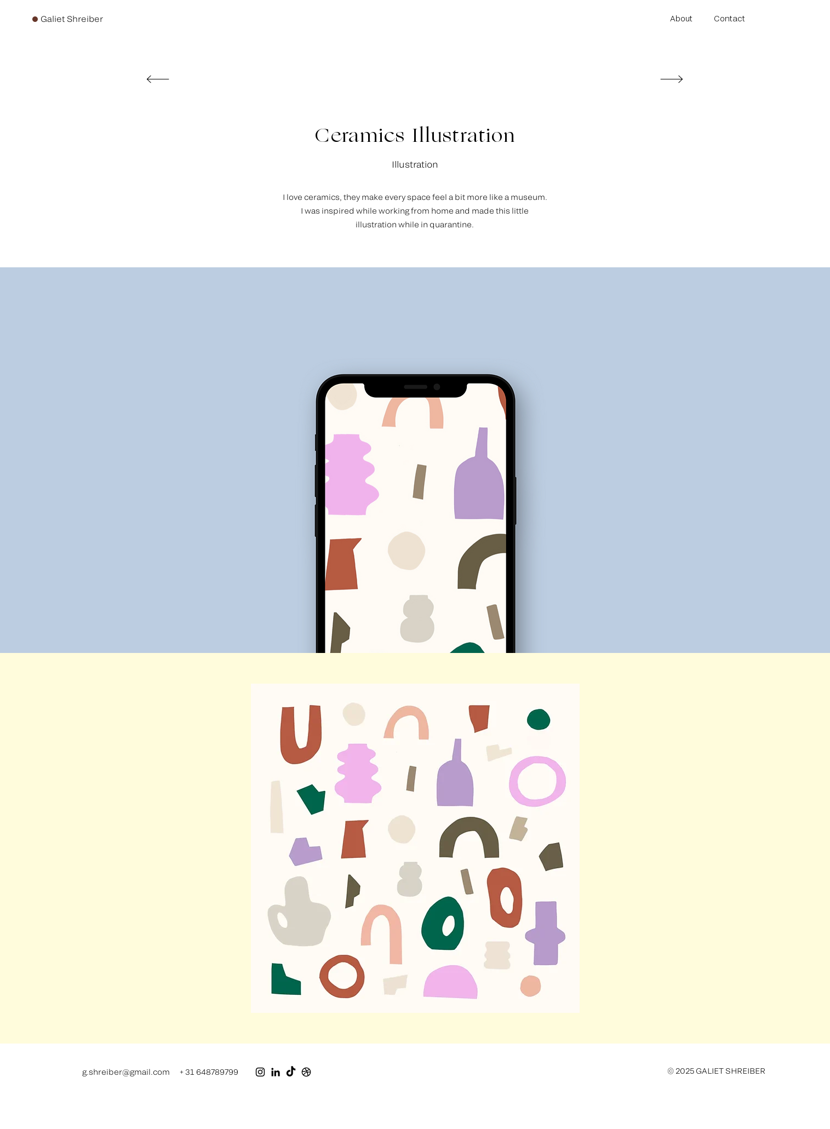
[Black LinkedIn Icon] (276, 1072)
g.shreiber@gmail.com (126, 1071)
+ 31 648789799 (209, 1071)
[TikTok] (291, 1072)
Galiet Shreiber (72, 19)
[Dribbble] (306, 1072)
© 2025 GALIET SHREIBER (716, 1070)
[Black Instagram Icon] (260, 1072)
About (681, 18)
